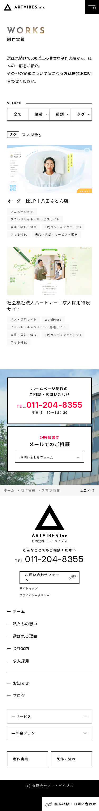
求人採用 (21, 660)
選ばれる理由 (25, 636)
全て (18, 114)
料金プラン (25, 733)
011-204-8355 (49, 405)
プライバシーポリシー (35, 595)
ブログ (19, 695)
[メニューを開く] (92, 7)
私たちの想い (25, 623)
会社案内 (21, 648)
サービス (23, 716)
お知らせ (21, 683)
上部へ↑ (88, 490)
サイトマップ (29, 588)
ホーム (19, 611)
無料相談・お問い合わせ (75, 803)
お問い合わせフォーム (36, 457)
